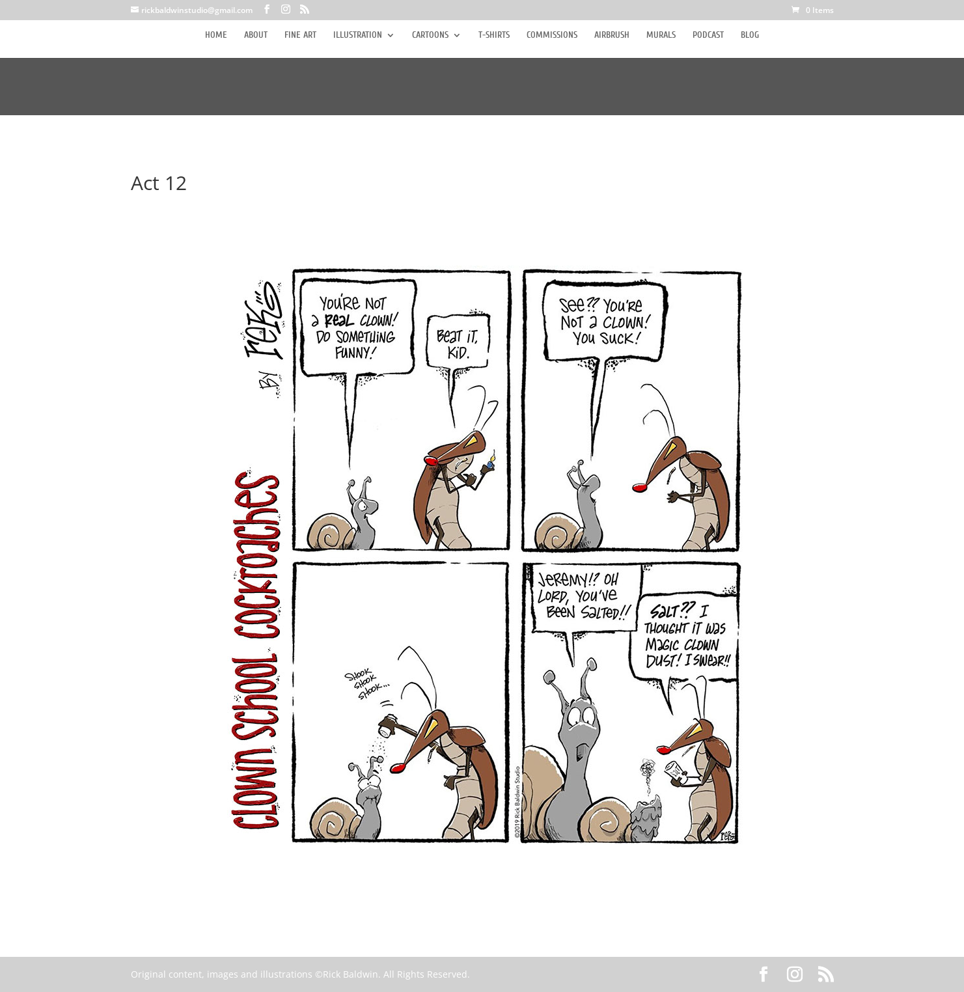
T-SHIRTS (494, 35)
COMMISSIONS (552, 35)
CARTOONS (430, 35)
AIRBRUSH (611, 35)
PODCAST (708, 35)
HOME (216, 35)
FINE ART (300, 35)
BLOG (750, 35)
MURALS (661, 35)
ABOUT (256, 35)
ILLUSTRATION (357, 35)
